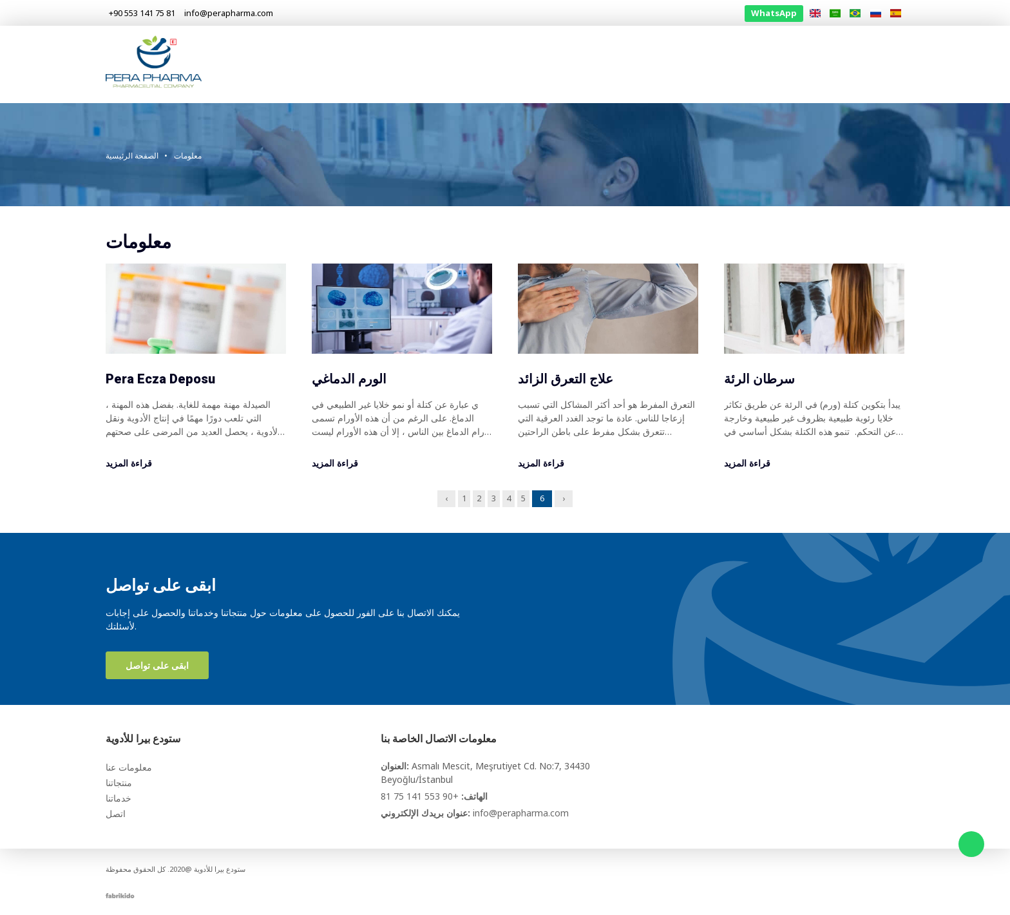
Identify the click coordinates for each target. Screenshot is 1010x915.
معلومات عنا (682, 64)
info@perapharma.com (521, 813)
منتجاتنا (738, 64)
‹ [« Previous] (446, 498)
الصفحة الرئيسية (609, 64)
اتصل (878, 64)
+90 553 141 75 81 (420, 796)
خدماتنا (783, 64)
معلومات (832, 64)
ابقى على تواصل (157, 665)
